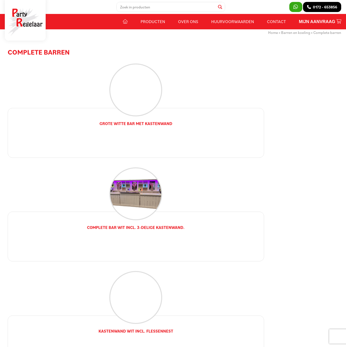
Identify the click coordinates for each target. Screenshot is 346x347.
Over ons (188, 25)
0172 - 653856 (30, 309)
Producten (153, 25)
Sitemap (102, 339)
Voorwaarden (122, 339)
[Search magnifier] (222, 9)
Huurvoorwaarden (232, 25)
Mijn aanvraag (320, 26)
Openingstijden (142, 294)
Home (273, 36)
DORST (180, 339)
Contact (276, 25)
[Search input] (170, 9)
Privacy (142, 339)
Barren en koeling (295, 36)
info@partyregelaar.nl (36, 316)
